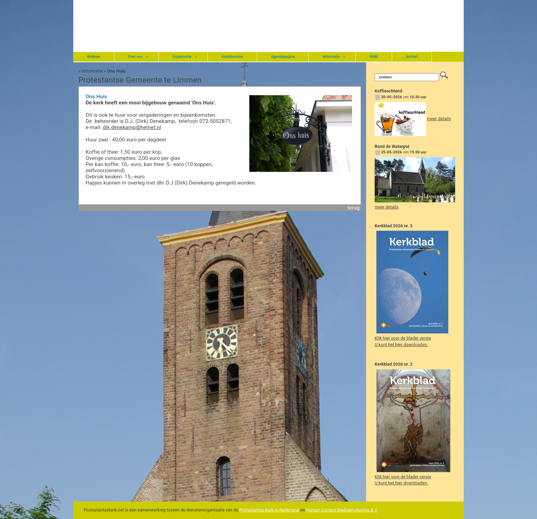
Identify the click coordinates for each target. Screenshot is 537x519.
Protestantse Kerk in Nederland (269, 510)
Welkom (93, 56)
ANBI (374, 56)
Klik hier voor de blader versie (403, 338)
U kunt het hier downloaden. (401, 344)
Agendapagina (283, 56)
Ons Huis (116, 71)
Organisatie (182, 56)
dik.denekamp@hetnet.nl (132, 127)
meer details (439, 118)
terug (354, 208)
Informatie (331, 56)
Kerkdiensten (232, 56)
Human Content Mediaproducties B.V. (342, 510)
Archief (412, 56)
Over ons (135, 56)
